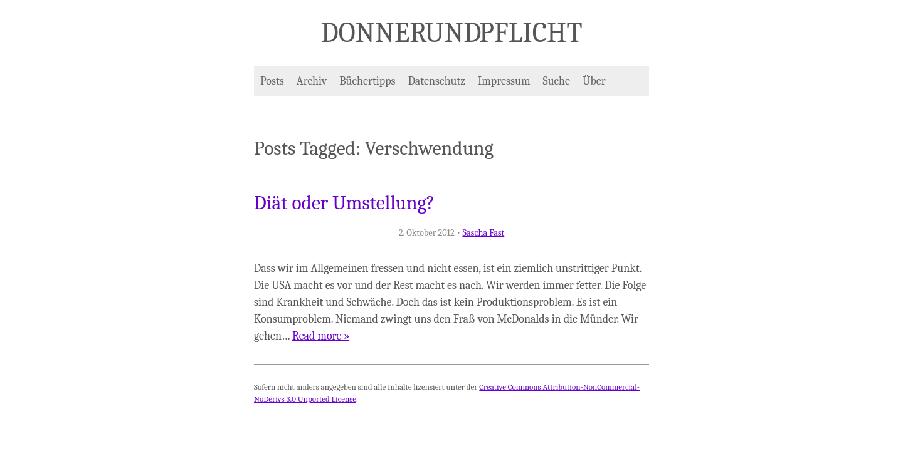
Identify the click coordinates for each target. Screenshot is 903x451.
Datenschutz (436, 81)
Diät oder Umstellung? (344, 203)
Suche (556, 81)
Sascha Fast (483, 232)
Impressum (504, 81)
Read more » (320, 336)
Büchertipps (367, 81)
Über (594, 81)
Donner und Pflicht (452, 32)
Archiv (312, 81)
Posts (272, 81)
